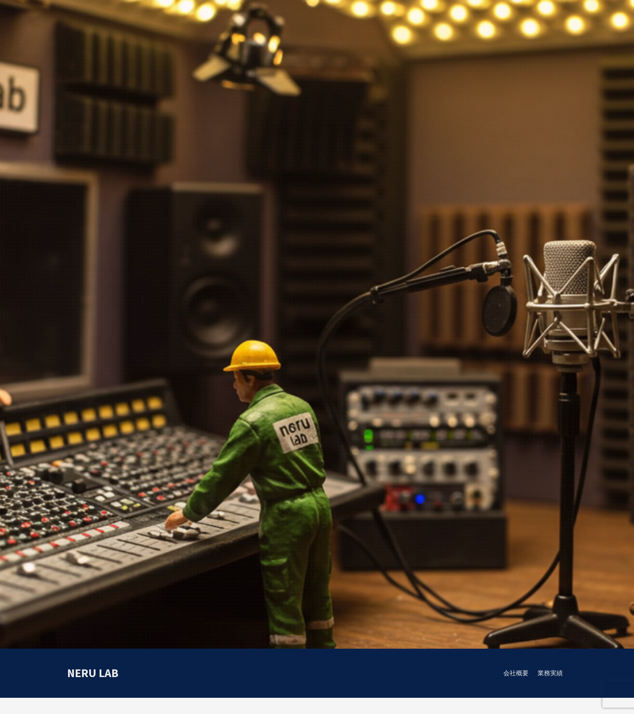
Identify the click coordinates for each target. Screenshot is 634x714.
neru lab (93, 672)
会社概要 (516, 673)
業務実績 (550, 673)
